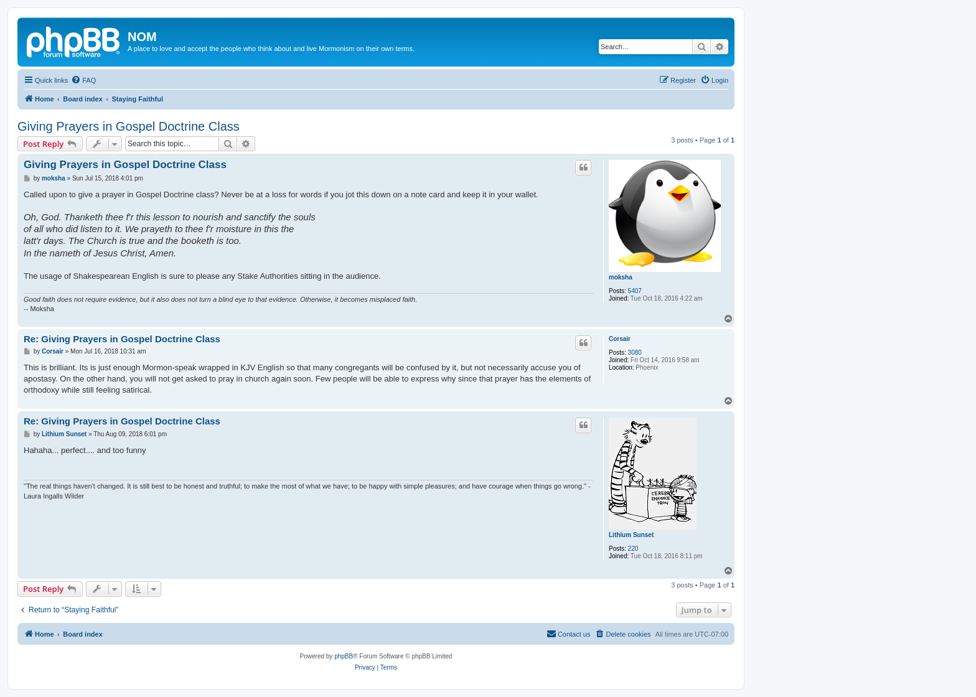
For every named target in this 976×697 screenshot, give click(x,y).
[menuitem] (83, 80)
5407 (635, 291)
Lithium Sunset (631, 534)
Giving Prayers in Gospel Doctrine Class (128, 126)
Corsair (620, 338)
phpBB (343, 656)
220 (633, 548)
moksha (620, 277)
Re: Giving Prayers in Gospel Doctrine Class (122, 339)
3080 (635, 352)
